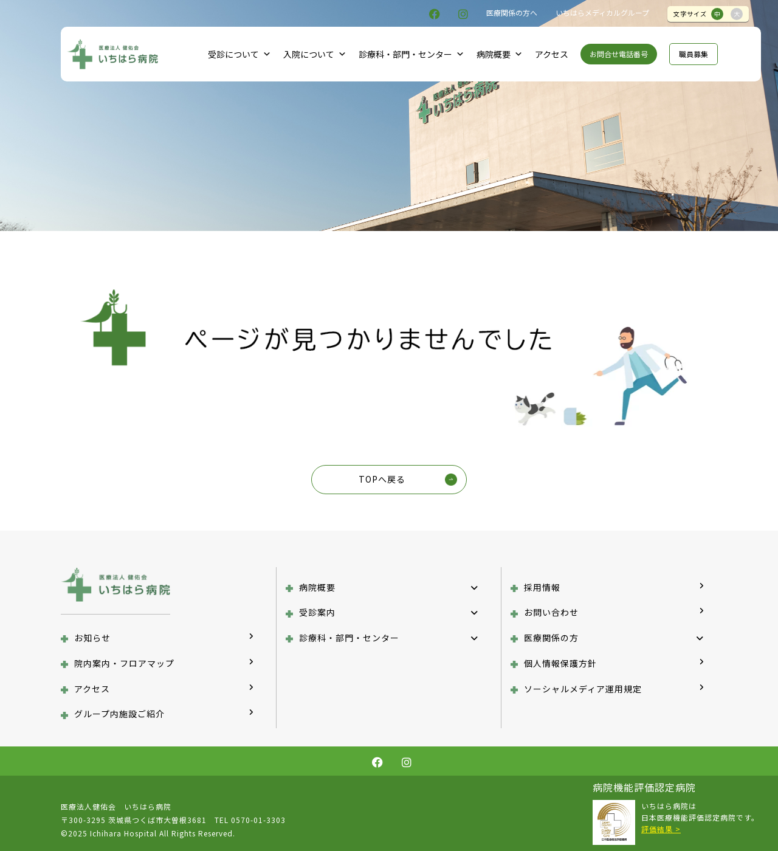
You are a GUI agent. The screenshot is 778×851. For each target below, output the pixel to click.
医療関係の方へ (511, 12)
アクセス (551, 54)
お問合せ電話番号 (619, 54)
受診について (239, 54)
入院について (314, 54)
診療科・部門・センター (411, 54)
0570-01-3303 (258, 820)
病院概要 (500, 54)
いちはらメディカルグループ (602, 12)
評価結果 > (661, 829)
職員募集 (693, 54)
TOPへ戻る (382, 479)
